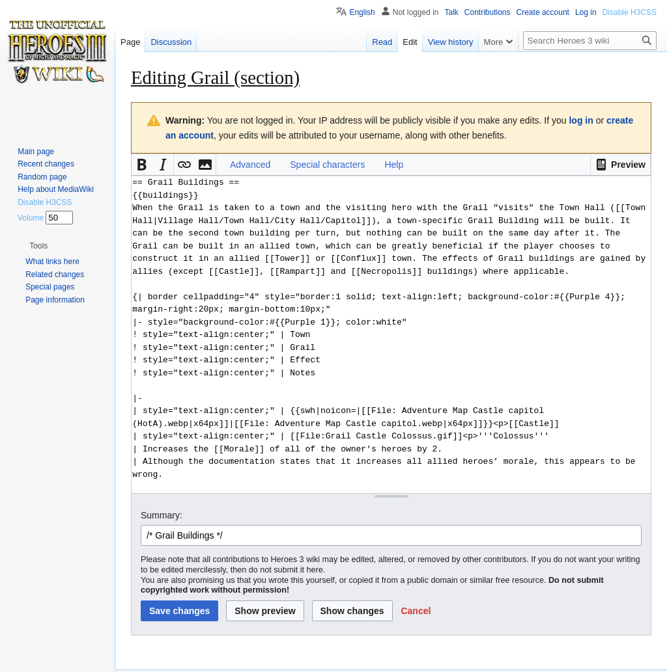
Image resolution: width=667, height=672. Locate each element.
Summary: (161, 515)
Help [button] (393, 164)
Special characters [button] (327, 164)
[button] (620, 164)
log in (581, 120)
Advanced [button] (250, 164)
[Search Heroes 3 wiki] (590, 40)
